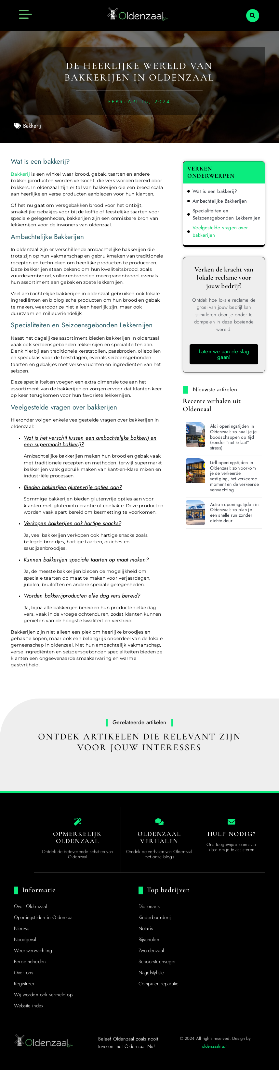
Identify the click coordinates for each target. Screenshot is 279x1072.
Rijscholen (149, 941)
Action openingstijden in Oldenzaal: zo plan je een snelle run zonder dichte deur (234, 512)
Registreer (24, 986)
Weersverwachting (33, 952)
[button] (252, 15)
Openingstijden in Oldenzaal (43, 919)
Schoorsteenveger (157, 963)
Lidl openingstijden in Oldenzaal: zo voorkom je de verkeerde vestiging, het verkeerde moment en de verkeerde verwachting (234, 476)
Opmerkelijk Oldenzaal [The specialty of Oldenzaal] (77, 839)
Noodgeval (25, 941)
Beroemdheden (30, 963)
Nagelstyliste (151, 974)
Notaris (146, 930)
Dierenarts (149, 908)
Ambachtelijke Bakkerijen (220, 201)
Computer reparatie (159, 986)
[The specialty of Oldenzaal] (77, 823)
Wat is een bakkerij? (215, 191)
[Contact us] (231, 823)
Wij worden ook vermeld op (43, 997)
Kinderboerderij (155, 919)
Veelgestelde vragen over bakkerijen (220, 231)
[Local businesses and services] (159, 823)
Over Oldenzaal (30, 908)
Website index (29, 1008)
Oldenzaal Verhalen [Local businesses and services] (159, 839)
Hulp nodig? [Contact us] (231, 836)
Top (20, 1006)
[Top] (20, 995)
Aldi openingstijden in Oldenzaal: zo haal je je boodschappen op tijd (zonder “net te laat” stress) (233, 437)
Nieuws (21, 930)
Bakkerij (32, 126)
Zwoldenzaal (151, 952)
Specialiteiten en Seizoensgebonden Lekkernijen (226, 214)
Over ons (23, 974)
